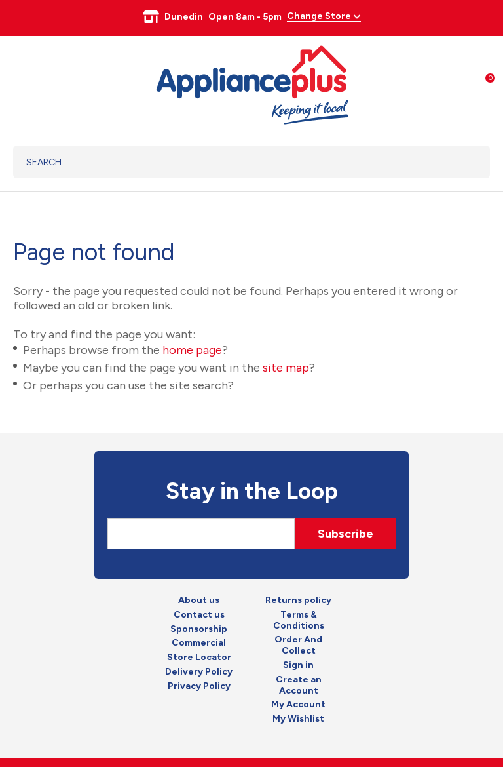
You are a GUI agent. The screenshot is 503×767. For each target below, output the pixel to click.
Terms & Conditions (298, 620)
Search (463, 162)
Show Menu (21, 83)
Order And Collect (298, 645)
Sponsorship (198, 629)
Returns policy (298, 600)
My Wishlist (298, 719)
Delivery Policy (199, 672)
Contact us (199, 615)
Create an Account (299, 685)
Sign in (298, 665)
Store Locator (199, 657)
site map (286, 368)
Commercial (199, 643)
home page (192, 350)
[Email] (201, 533)
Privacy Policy (199, 686)
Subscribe (345, 533)
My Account (298, 704)
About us (198, 600)
